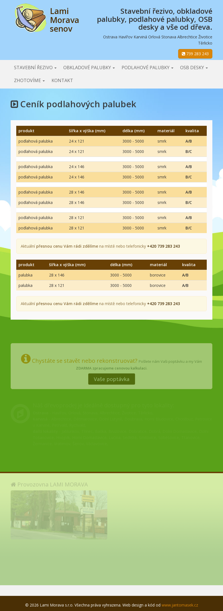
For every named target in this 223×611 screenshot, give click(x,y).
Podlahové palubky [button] (147, 67)
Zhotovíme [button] (29, 80)
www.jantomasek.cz (180, 605)
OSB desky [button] (194, 67)
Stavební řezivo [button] (35, 67)
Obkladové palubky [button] (89, 67)
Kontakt (62, 80)
